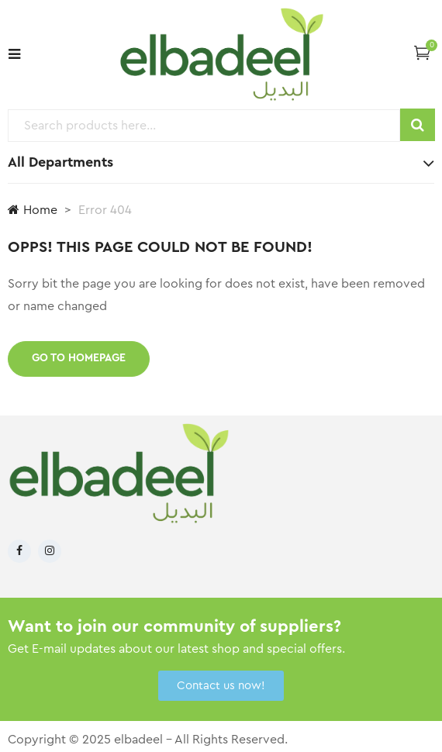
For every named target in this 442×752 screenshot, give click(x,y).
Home (32, 209)
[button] (422, 52)
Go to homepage (79, 358)
